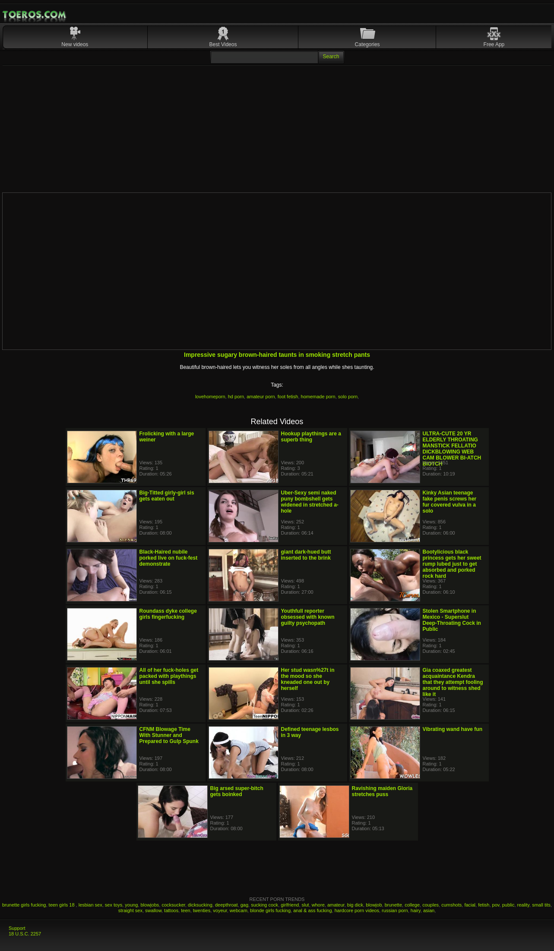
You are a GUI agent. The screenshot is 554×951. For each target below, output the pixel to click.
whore (318, 904)
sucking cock (264, 904)
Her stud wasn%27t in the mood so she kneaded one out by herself (308, 679)
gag (244, 904)
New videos (74, 44)
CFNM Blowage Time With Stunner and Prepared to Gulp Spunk (169, 735)
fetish (483, 904)
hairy (416, 910)
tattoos (171, 910)
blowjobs (149, 904)
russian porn (395, 910)
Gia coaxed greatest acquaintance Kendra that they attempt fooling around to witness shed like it (453, 682)
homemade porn (318, 396)
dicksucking (200, 904)
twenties (201, 910)
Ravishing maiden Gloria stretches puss (382, 791)
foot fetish (288, 396)
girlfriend (290, 904)
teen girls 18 (62, 904)
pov (496, 904)
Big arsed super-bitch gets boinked (236, 791)
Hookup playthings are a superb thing (311, 437)
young (131, 904)
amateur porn (261, 396)
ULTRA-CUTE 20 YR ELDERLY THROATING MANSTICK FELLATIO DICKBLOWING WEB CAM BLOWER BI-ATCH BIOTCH (452, 449)
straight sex (130, 910)
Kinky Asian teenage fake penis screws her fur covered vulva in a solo (450, 502)
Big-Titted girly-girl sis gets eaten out (166, 496)
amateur (336, 904)
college (412, 904)
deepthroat (226, 904)
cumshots (451, 904)
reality (523, 904)
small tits (541, 904)
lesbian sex (90, 904)
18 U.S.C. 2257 (25, 933)
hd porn (236, 396)
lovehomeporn (210, 396)
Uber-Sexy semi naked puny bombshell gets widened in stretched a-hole (310, 502)
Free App (494, 44)
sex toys (113, 904)
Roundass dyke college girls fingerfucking (168, 614)
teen (185, 910)
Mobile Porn (35, 14)
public (508, 904)
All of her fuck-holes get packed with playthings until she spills (169, 676)
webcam (238, 910)
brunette (393, 904)
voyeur (220, 910)
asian (428, 910)
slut (305, 904)
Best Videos (223, 44)
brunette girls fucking (24, 904)
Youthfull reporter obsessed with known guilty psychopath (308, 617)
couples (430, 904)
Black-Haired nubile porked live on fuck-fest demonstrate (168, 558)
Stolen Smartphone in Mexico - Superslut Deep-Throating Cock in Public (452, 620)
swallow (153, 910)
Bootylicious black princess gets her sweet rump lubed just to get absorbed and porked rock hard (452, 564)
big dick (355, 904)
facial (469, 904)
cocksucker (173, 904)
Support (17, 928)
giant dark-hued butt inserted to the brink (306, 555)
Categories (367, 44)
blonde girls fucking (270, 910)
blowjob (374, 904)
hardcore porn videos (357, 910)
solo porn (348, 396)
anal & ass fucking (312, 910)
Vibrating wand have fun (452, 729)
